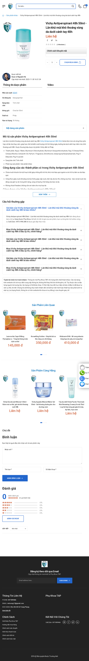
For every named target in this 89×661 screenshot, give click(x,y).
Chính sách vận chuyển (9, 628)
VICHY (15, 93)
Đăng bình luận (13, 478)
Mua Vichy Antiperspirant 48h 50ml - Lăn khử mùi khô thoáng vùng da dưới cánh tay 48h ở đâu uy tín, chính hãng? (41, 230)
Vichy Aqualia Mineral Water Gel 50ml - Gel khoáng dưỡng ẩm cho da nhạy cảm (43, 404)
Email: (4, 603)
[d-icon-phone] (80, 6)
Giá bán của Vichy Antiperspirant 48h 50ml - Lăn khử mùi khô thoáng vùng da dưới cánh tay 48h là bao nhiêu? (42, 209)
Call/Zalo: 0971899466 (53, 622)
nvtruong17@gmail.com (15, 603)
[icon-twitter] (52, 40)
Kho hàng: (6, 607)
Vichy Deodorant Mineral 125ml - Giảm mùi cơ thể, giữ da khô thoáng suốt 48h (15, 404)
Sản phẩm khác (12, 15)
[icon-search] (73, 6)
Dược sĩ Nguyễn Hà (19, 77)
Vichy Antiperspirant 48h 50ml (51, 141)
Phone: (5, 600)
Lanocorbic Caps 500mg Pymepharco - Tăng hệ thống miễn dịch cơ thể (15, 339)
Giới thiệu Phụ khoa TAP (10, 621)
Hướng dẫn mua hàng (9, 625)
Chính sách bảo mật (9, 639)
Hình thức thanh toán (9, 632)
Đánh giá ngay (13, 519)
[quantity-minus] (47, 62)
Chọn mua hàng (71, 62)
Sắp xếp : (5, 528)
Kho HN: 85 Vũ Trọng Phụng (20, 607)
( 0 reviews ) (61, 44)
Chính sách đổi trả (8, 635)
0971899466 (12, 600)
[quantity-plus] (56, 62)
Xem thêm (43, 194)
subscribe (64, 580)
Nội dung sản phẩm (15, 128)
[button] (41, 355)
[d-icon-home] (3, 15)
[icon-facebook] (47, 40)
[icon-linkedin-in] (56, 40)
